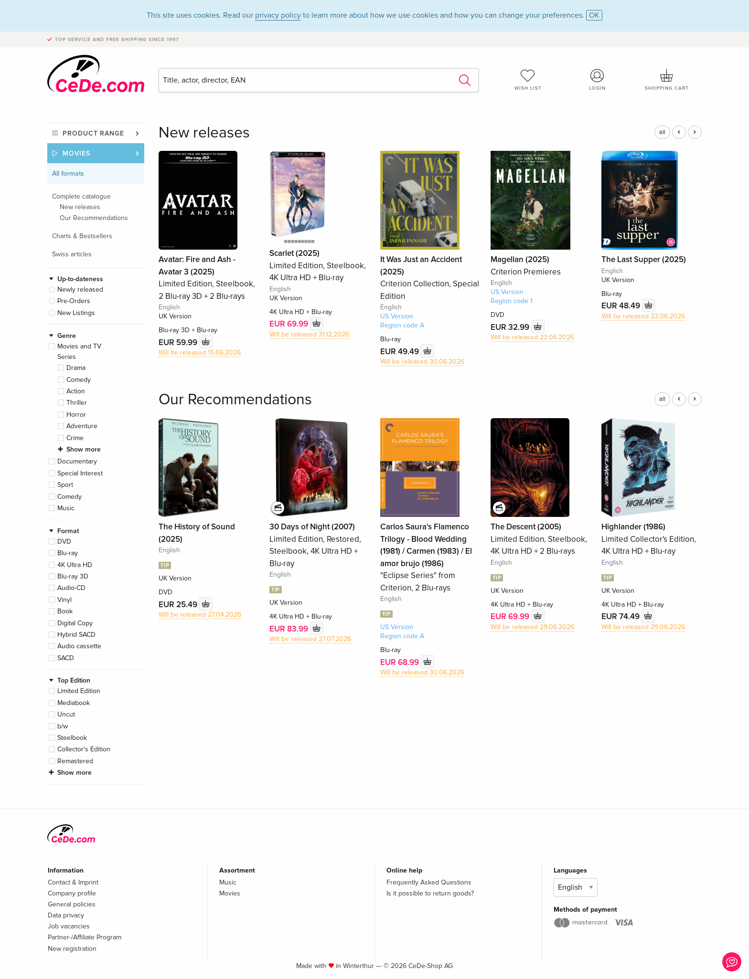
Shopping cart (667, 79)
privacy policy (278, 15)
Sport (65, 485)
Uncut (66, 714)
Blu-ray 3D (72, 576)
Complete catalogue (81, 196)
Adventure (81, 426)
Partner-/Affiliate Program (84, 937)
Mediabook (73, 703)
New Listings (76, 313)
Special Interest (80, 473)
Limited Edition (78, 691)
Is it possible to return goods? (430, 893)
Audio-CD (71, 588)
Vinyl (64, 600)
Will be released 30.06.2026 (422, 362)
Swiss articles (72, 254)
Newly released (80, 289)
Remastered (75, 761)
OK (594, 15)
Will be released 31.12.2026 (309, 334)
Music (66, 508)
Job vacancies (69, 926)
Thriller (76, 403)
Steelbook (72, 738)
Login (597, 79)
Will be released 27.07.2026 (310, 639)
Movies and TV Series (79, 351)
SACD (65, 658)
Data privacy (66, 915)
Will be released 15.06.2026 (200, 352)
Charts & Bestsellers (82, 236)
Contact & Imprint (73, 882)
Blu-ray (67, 553)
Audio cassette (79, 646)
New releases (80, 207)
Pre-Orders (73, 301)
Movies (76, 153)
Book (65, 611)
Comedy (78, 380)
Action (75, 391)
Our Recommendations (94, 218)
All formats (68, 173)
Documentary (77, 461)
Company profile (72, 893)
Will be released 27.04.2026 (200, 615)
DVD (64, 541)
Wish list (528, 79)
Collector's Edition (83, 749)
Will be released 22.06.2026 (643, 316)
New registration (72, 949)
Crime (75, 438)
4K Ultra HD (74, 565)
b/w (62, 726)
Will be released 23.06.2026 (532, 337)
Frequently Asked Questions (428, 882)
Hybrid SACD (76, 635)
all (662, 132)
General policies (72, 904)
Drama (76, 368)
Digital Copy (75, 623)
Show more (83, 449)
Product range (93, 133)
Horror (76, 415)
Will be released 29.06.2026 (532, 627)
